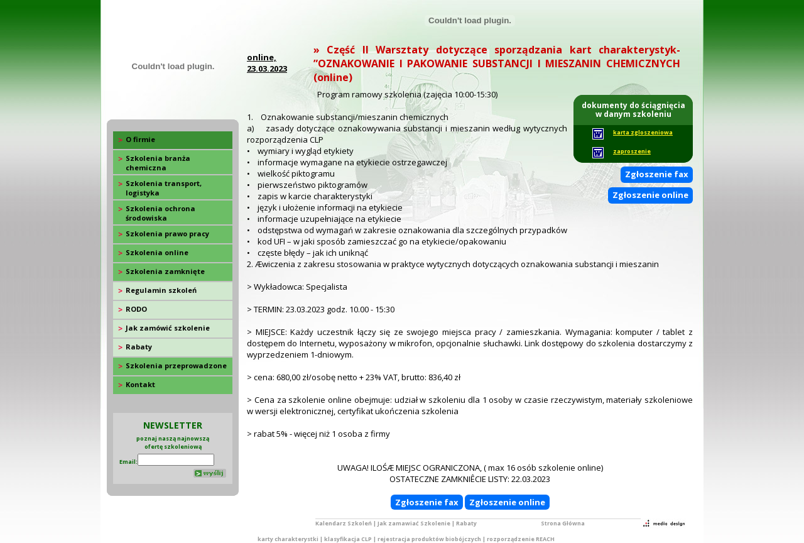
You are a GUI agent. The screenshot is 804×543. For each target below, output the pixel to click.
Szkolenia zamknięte (165, 271)
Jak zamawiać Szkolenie (414, 523)
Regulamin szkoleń (161, 290)
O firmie (140, 139)
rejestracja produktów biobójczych (429, 539)
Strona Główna (563, 523)
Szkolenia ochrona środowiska (160, 213)
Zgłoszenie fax (656, 174)
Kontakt (140, 384)
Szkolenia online (157, 252)
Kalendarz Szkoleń (343, 523)
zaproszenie (632, 151)
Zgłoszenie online (650, 194)
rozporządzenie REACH (521, 539)
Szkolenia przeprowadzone (176, 365)
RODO (136, 309)
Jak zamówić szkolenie (168, 327)
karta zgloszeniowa (643, 132)
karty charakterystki (288, 539)
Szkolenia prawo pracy (167, 233)
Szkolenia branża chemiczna (158, 162)
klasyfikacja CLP (348, 539)
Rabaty (139, 346)
